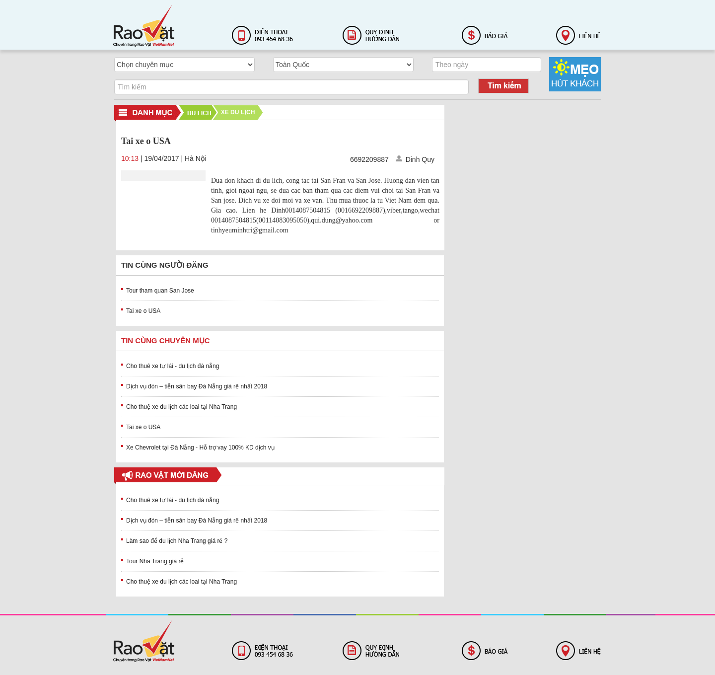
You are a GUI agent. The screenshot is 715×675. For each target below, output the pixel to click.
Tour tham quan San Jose (160, 290)
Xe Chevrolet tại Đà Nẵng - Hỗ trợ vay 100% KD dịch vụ (200, 447)
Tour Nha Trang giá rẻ (155, 561)
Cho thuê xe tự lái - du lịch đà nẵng (172, 366)
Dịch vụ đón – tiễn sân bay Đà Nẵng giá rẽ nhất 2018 (196, 386)
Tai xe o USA (143, 310)
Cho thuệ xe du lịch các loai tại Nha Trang (181, 406)
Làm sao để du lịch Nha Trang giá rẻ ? (176, 540)
